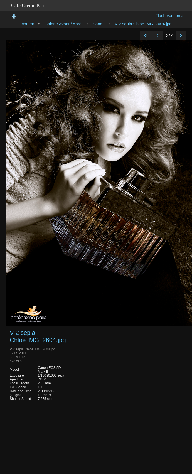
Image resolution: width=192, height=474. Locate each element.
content (28, 23)
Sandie (99, 23)
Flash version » (169, 15)
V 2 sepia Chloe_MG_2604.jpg (143, 23)
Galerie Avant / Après (64, 23)
